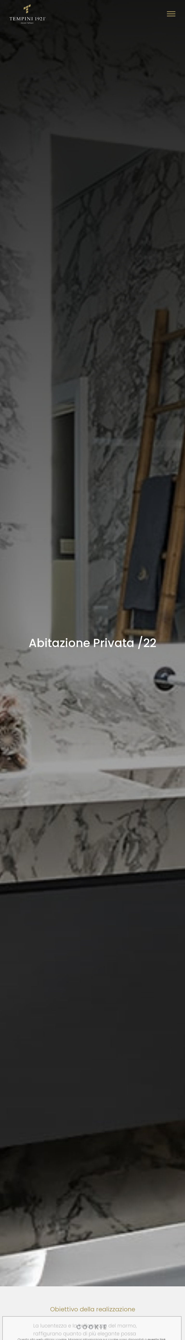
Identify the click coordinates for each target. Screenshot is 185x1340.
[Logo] (28, 13)
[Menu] (171, 13)
